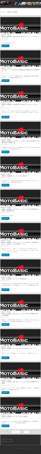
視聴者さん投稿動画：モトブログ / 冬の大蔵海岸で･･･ (15, 176)
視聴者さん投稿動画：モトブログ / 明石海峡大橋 (14, 278)
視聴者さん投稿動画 (7, 34)
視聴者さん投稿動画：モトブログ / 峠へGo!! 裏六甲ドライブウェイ (19, 348)
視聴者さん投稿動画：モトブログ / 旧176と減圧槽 (14, 416)
